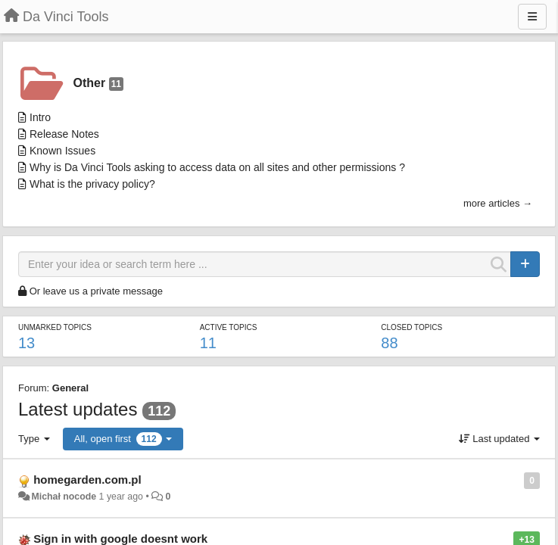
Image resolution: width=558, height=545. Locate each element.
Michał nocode (63, 496)
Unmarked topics (55, 327)
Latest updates (77, 409)
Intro (40, 117)
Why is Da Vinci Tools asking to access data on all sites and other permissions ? (217, 167)
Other (98, 83)
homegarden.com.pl (87, 479)
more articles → (497, 203)
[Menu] (532, 17)
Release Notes (64, 134)
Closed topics (411, 327)
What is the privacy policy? (92, 184)
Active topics (228, 327)
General (70, 388)
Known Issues (62, 151)
